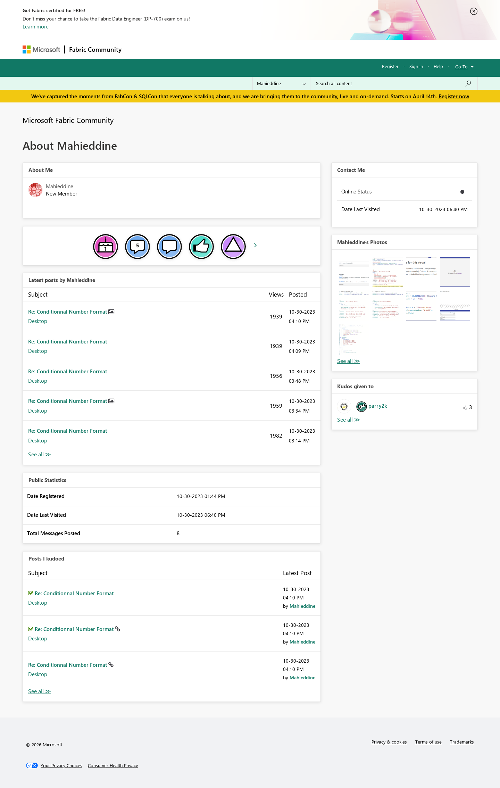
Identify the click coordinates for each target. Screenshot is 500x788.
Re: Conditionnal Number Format (68, 311)
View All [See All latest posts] (39, 454)
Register (390, 66)
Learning (285, 49)
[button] (354, 272)
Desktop (37, 320)
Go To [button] (461, 66)
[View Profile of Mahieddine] (302, 606)
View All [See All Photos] (348, 361)
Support (314, 49)
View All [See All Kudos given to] (348, 420)
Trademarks (462, 742)
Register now (454, 96)
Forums (137, 49)
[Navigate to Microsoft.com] (41, 49)
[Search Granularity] (281, 83)
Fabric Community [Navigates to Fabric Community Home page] (95, 49)
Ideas (196, 49)
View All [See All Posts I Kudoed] (39, 691)
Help (438, 66)
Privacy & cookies (389, 742)
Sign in (416, 66)
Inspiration (167, 49)
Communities (227, 49)
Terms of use (428, 742)
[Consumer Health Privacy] (113, 765)
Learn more (36, 26)
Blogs (258, 49)
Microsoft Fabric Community (68, 120)
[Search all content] (394, 83)
